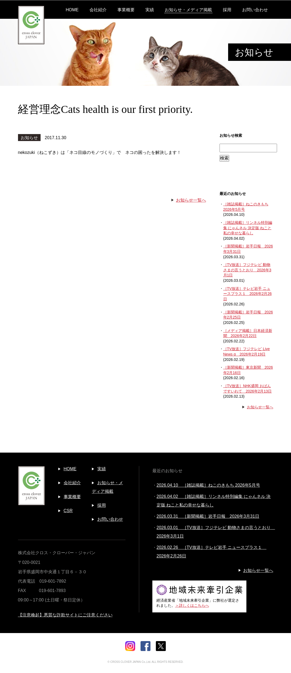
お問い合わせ (255, 10)
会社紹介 (98, 10)
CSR (68, 510)
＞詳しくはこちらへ (192, 605)
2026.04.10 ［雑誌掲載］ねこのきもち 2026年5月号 (208, 485)
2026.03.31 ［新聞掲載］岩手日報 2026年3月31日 (208, 516)
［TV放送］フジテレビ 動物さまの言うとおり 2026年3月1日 (247, 269)
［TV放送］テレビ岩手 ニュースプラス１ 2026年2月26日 (247, 293)
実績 (149, 10)
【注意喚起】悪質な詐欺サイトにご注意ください (65, 615)
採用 (227, 10)
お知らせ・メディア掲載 (188, 10)
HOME (72, 10)
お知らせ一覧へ (191, 200)
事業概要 (126, 10)
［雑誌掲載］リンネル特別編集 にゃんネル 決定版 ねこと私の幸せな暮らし (247, 227)
